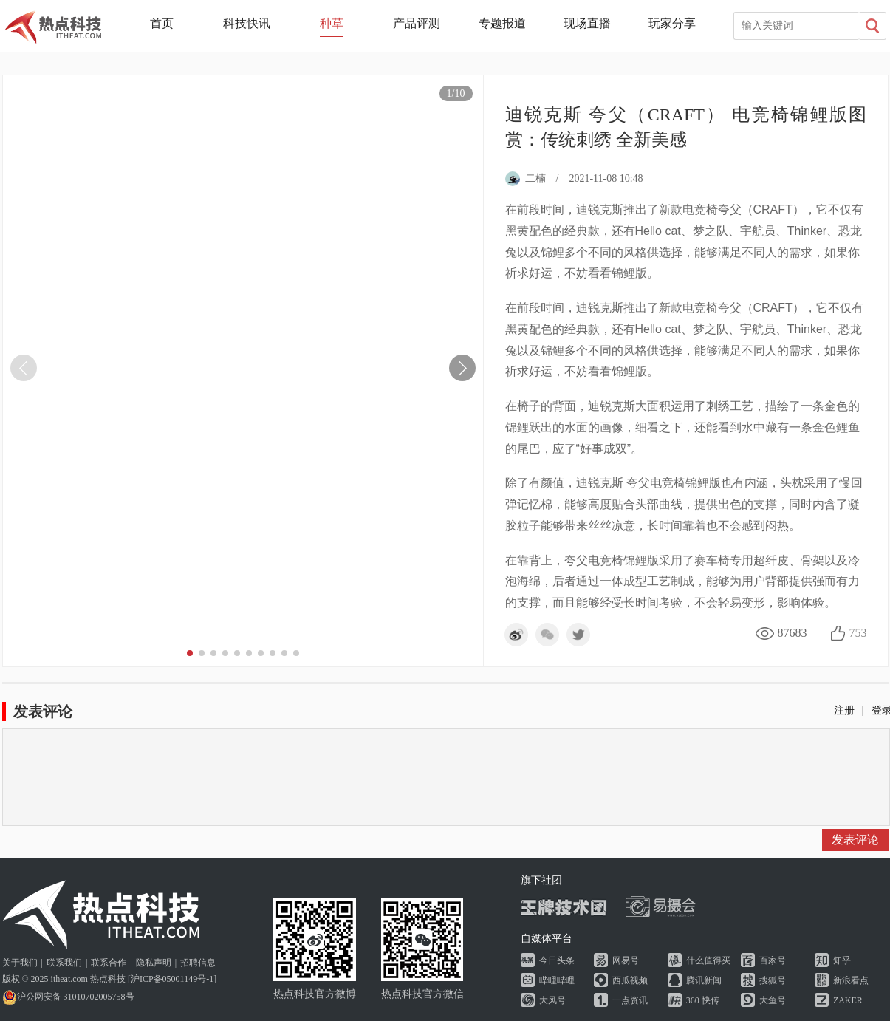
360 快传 (702, 1000)
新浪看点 (851, 980)
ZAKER (848, 1000)
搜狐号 (772, 980)
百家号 (772, 960)
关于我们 (20, 962)
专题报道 (502, 23)
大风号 (552, 1000)
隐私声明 (153, 962)
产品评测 (416, 23)
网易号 (625, 960)
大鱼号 (772, 1000)
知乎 (842, 960)
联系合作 (108, 962)
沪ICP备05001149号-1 (172, 979)
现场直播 (587, 23)
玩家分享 (672, 23)
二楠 (525, 178)
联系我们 (64, 962)
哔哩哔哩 (557, 980)
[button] (462, 368)
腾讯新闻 (704, 980)
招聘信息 (198, 962)
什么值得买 (708, 960)
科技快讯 (246, 23)
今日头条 (557, 960)
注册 (844, 710)
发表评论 (855, 839)
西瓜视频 (630, 980)
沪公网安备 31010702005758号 (68, 996)
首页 (162, 23)
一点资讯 (630, 1000)
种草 (331, 23)
